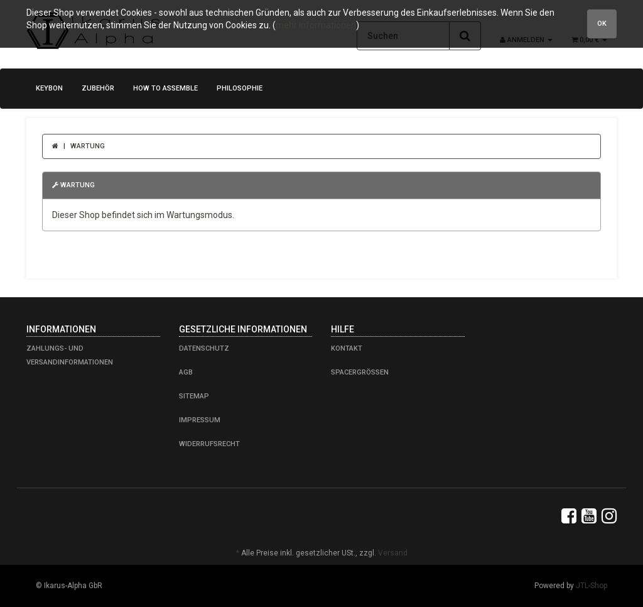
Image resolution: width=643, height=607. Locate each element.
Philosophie (239, 88)
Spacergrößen (360, 372)
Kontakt (346, 348)
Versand (393, 553)
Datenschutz (204, 348)
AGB (186, 372)
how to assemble (165, 88)
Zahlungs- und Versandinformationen (69, 355)
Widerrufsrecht (209, 444)
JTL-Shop (591, 585)
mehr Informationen (316, 25)
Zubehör (98, 88)
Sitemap (194, 396)
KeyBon (49, 88)
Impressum (199, 420)
